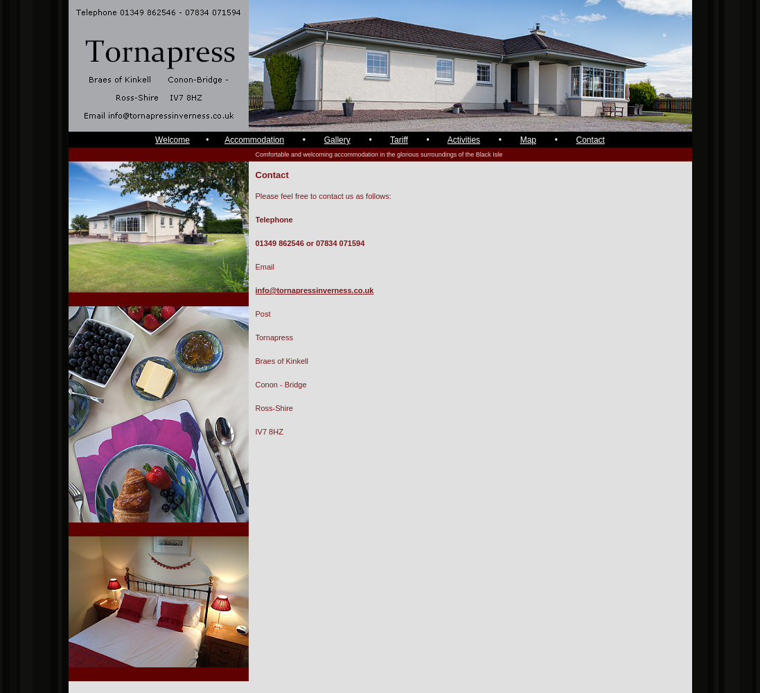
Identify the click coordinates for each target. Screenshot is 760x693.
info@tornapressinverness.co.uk (315, 290)
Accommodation (254, 140)
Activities (464, 140)
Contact (590, 140)
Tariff (399, 140)
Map (528, 140)
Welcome (172, 140)
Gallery (337, 140)
